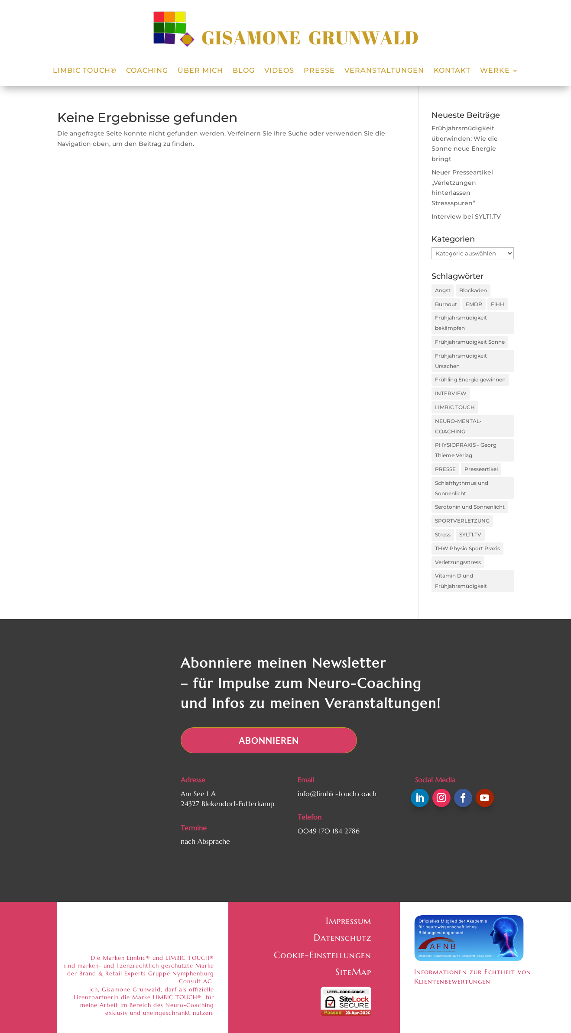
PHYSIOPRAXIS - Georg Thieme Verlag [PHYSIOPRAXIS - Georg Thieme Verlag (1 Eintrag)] (465, 450)
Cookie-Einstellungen (322, 955)
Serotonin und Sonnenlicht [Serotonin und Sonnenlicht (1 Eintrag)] (470, 507)
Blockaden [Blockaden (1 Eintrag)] (473, 290)
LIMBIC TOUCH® (85, 71)
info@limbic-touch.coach (337, 793)
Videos (279, 71)
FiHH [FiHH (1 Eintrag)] (497, 304)
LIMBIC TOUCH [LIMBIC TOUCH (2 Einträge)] (455, 407)
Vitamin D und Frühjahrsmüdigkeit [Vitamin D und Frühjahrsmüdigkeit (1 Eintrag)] (461, 580)
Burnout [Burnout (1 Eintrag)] (446, 304)
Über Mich (200, 71)
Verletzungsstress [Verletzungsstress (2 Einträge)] (458, 562)
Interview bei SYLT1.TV (466, 216)
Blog (244, 71)
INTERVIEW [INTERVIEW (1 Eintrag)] (451, 393)
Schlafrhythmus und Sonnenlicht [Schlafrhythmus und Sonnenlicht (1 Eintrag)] (461, 488)
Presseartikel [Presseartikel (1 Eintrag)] (481, 469)
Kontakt (452, 71)
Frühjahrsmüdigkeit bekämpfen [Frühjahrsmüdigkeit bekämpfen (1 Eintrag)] (461, 322)
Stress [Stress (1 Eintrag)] (443, 534)
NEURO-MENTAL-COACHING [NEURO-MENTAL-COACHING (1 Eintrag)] (458, 426)
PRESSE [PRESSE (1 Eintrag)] (445, 469)
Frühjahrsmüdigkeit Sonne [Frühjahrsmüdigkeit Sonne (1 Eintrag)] (470, 342)
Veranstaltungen (384, 71)
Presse (319, 71)
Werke (495, 71)
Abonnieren (269, 740)
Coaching (147, 71)
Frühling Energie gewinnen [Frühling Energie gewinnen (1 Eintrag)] (470, 379)
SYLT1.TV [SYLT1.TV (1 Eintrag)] (470, 534)
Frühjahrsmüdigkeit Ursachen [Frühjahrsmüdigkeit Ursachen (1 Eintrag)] (461, 360)
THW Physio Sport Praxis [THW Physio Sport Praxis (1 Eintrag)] (467, 548)
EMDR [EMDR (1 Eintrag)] (474, 304)
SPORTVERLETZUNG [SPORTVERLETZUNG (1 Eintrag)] (462, 520)
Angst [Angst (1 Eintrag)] (443, 290)
